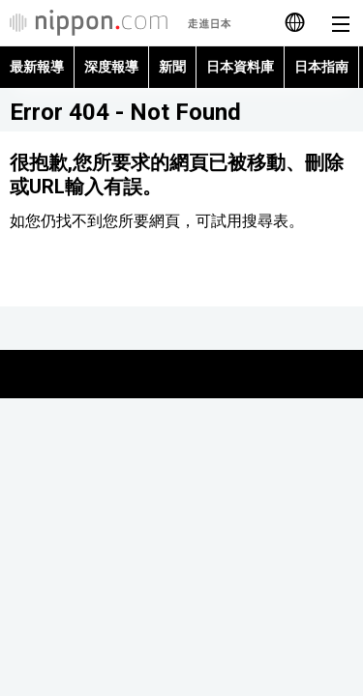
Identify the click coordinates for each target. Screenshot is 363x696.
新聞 (172, 66)
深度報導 (111, 66)
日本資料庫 (240, 66)
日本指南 (321, 66)
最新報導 (37, 66)
